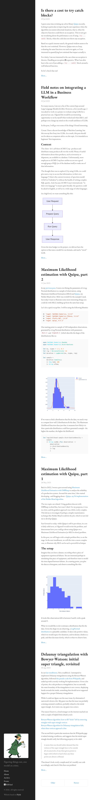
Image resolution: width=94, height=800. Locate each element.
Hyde (19, 794)
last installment (51, 672)
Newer (76, 782)
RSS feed (8, 784)
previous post (50, 288)
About (6, 774)
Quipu (76, 24)
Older (53, 782)
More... (44, 75)
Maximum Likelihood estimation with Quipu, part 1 (64, 473)
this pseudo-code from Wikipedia (68, 678)
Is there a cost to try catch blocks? (62, 13)
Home (6, 771)
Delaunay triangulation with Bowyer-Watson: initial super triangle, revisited (64, 659)
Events (6, 781)
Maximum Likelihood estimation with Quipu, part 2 (64, 274)
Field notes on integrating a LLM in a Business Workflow (63, 92)
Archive (7, 777)
